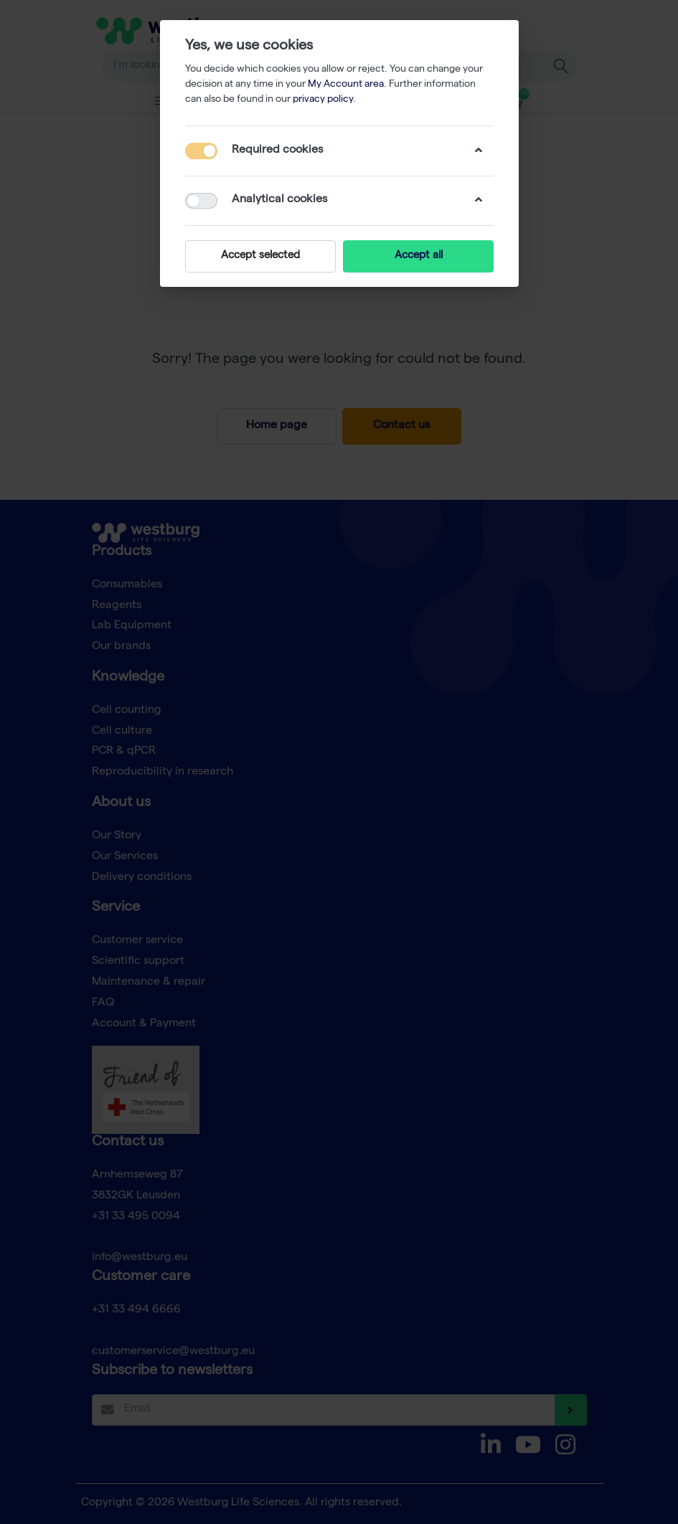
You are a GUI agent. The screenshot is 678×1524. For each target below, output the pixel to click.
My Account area (346, 85)
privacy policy (323, 100)
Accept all (418, 256)
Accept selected (260, 256)
